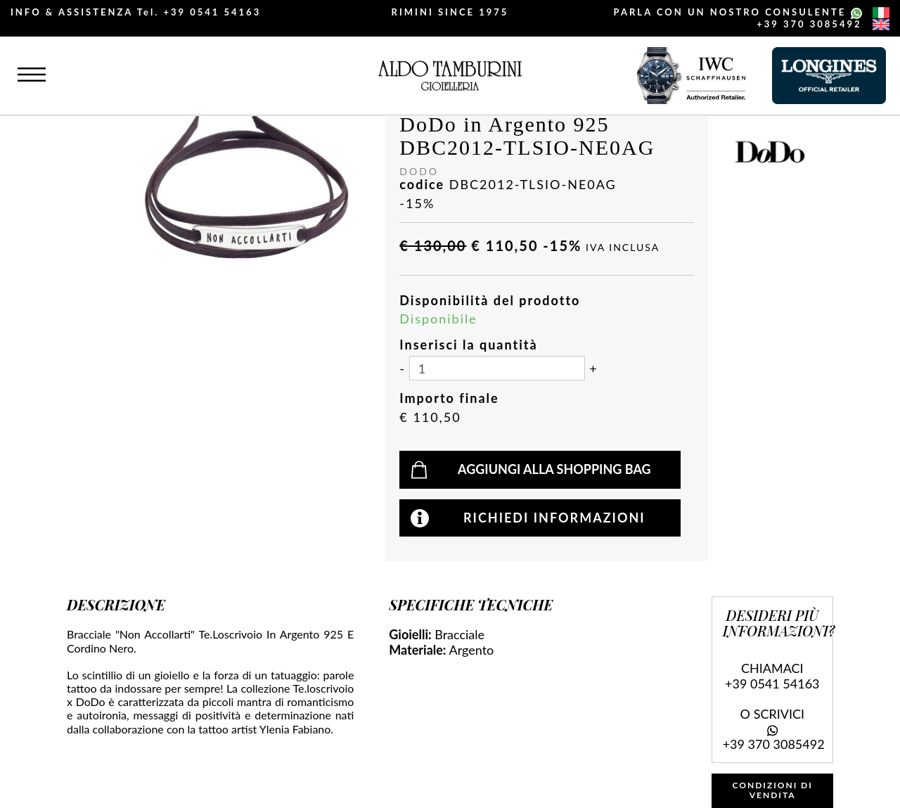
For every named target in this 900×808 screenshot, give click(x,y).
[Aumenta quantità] (592, 369)
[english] (881, 24)
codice (421, 184)
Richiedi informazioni (554, 517)
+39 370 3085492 (809, 24)
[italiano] (881, 12)
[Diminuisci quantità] (401, 369)
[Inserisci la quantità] (497, 368)
